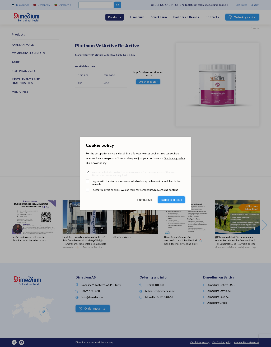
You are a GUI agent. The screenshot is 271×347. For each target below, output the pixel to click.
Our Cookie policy (96, 162)
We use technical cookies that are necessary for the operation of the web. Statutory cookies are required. (134, 174)
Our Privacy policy (174, 158)
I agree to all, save (171, 199)
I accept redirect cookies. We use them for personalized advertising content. (135, 189)
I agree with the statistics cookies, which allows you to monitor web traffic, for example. (136, 182)
